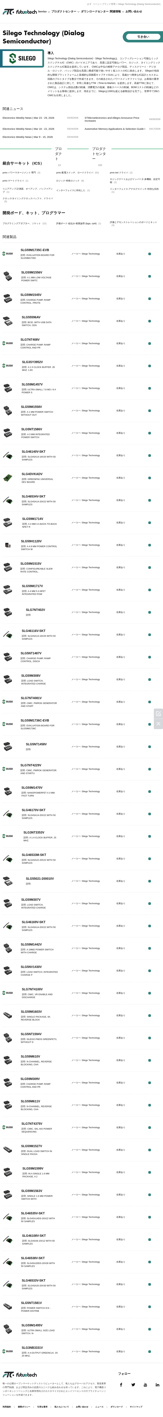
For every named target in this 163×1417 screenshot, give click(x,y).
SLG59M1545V (31, 295)
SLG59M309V (30, 1079)
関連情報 (115, 11)
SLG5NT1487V (31, 653)
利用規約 (7, 1407)
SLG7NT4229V (31, 765)
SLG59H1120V (31, 541)
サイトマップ (136, 1407)
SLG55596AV (31, 317)
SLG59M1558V (31, 407)
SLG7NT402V (35, 610)
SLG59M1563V (32, 1191)
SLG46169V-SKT (34, 922)
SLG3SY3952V (32, 362)
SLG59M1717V (32, 586)
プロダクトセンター (63, 11)
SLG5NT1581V (31, 1303)
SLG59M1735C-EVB (35, 250)
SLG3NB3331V (32, 1347)
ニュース (99, 1407)
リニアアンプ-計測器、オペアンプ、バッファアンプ (28, 190)
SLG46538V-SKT (33, 1258)
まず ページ (93, 4)
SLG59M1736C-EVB (35, 720)
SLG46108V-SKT (34, 1235)
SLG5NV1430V (31, 967)
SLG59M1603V (31, 1011)
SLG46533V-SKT (34, 1280)
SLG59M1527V (32, 1146)
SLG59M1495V (32, 1325)
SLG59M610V (30, 1056)
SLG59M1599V (33, 1168)
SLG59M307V (31, 899)
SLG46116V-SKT (34, 631)
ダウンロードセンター (95, 11)
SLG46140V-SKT (34, 451)
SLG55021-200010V (40, 878)
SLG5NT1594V (31, 1034)
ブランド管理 (108, 4)
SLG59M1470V (32, 787)
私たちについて (61, 1407)
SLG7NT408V (30, 339)
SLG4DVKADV (32, 474)
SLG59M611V (30, 1101)
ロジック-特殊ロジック (70, 180)
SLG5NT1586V (32, 429)
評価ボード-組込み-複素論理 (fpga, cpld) (78, 223)
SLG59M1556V (32, 272)
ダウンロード (116, 1407)
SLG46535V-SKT (33, 1213)
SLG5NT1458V (36, 744)
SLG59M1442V (31, 944)
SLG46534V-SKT (34, 496)
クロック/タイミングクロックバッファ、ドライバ (28, 200)
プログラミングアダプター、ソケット (24, 223)
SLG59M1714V (33, 519)
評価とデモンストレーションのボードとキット (133, 223)
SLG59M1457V (32, 384)
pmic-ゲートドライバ (15, 180)
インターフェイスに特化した (73, 190)
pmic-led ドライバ (121, 172)
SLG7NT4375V (32, 1123)
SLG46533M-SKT (34, 855)
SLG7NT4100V (32, 989)
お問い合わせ (133, 11)
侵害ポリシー (24, 1407)
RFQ (149, 254)
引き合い (143, 36)
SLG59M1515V (31, 563)
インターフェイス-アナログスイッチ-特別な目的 (134, 190)
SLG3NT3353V (34, 832)
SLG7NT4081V (31, 698)
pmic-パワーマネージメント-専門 (21, 172)
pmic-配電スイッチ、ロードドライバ (77, 172)
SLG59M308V (31, 675)
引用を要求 (42, 1407)
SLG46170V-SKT (34, 810)
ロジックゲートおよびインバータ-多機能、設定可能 (135, 181)
